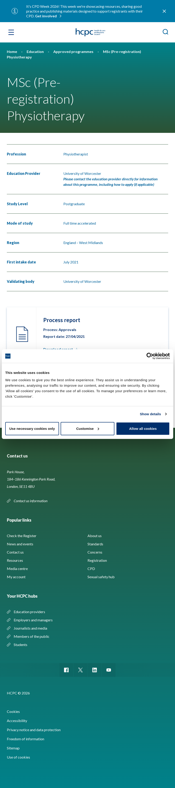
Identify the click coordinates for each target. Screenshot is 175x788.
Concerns (95, 552)
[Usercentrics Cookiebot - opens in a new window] (150, 356)
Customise (87, 428)
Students (20, 644)
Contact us (15, 552)
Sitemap (13, 748)
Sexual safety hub (101, 577)
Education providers (29, 611)
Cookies (13, 711)
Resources (15, 560)
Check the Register (21, 535)
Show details (150, 414)
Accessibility (17, 720)
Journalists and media (30, 628)
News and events (20, 544)
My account (16, 577)
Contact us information (31, 501)
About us (95, 535)
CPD (91, 568)
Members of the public (31, 636)
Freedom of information (25, 739)
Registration (97, 560)
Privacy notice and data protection (34, 730)
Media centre (17, 568)
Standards (95, 544)
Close (164, 11)
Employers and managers (33, 620)
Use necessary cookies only (32, 428)
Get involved (46, 16)
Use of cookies (18, 757)
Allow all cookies (143, 428)
